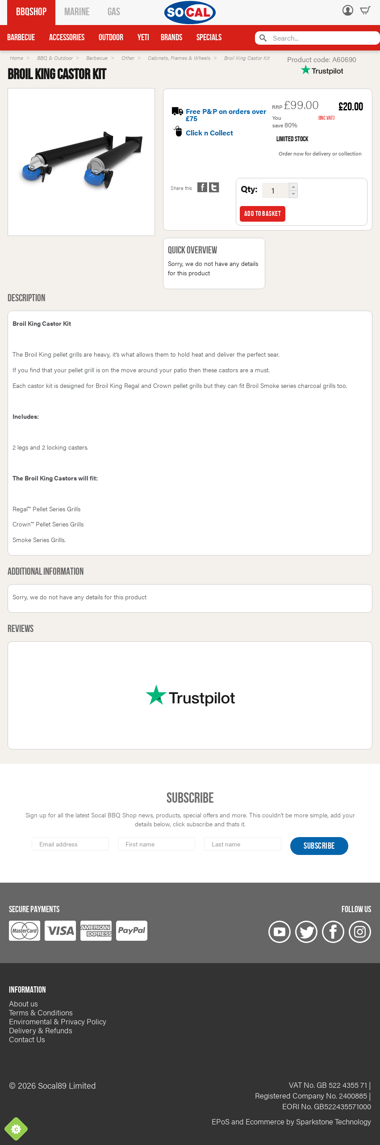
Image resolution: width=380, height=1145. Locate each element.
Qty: (249, 188)
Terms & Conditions (41, 1012)
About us (23, 1003)
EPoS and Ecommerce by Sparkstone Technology (291, 1121)
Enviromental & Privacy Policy (57, 1021)
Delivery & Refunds (40, 1030)
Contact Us (27, 1039)
